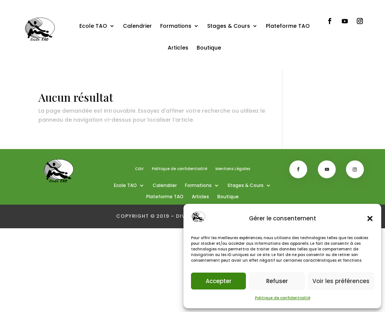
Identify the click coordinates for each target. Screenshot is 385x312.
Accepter (219, 281)
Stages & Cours (228, 26)
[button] (370, 218)
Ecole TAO (93, 26)
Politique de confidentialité (282, 298)
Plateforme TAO (288, 26)
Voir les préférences (341, 281)
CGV (139, 169)
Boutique (209, 47)
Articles (178, 47)
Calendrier (137, 26)
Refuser (277, 281)
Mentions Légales (232, 169)
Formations (175, 26)
